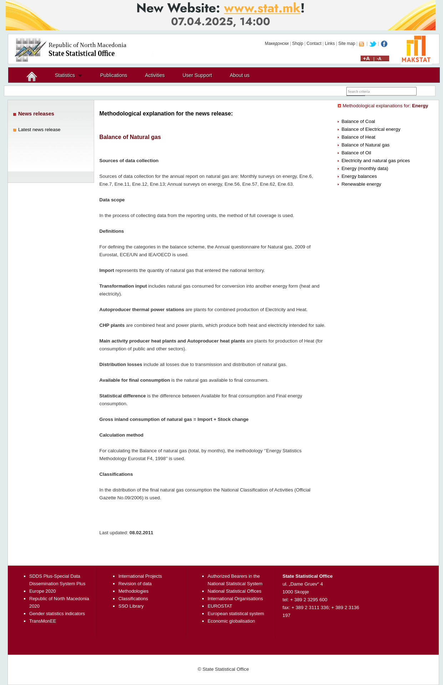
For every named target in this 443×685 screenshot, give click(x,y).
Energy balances (359, 176)
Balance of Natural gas (365, 145)
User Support (197, 75)
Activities (155, 75)
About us (239, 75)
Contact (314, 43)
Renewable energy (361, 184)
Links (330, 43)
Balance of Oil (356, 152)
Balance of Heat (358, 137)
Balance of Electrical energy (370, 129)
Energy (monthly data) (364, 168)
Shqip (297, 43)
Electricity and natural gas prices (375, 160)
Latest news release (39, 129)
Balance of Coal (358, 121)
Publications (113, 75)
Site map (346, 43)
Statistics (65, 75)
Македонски (277, 43)
